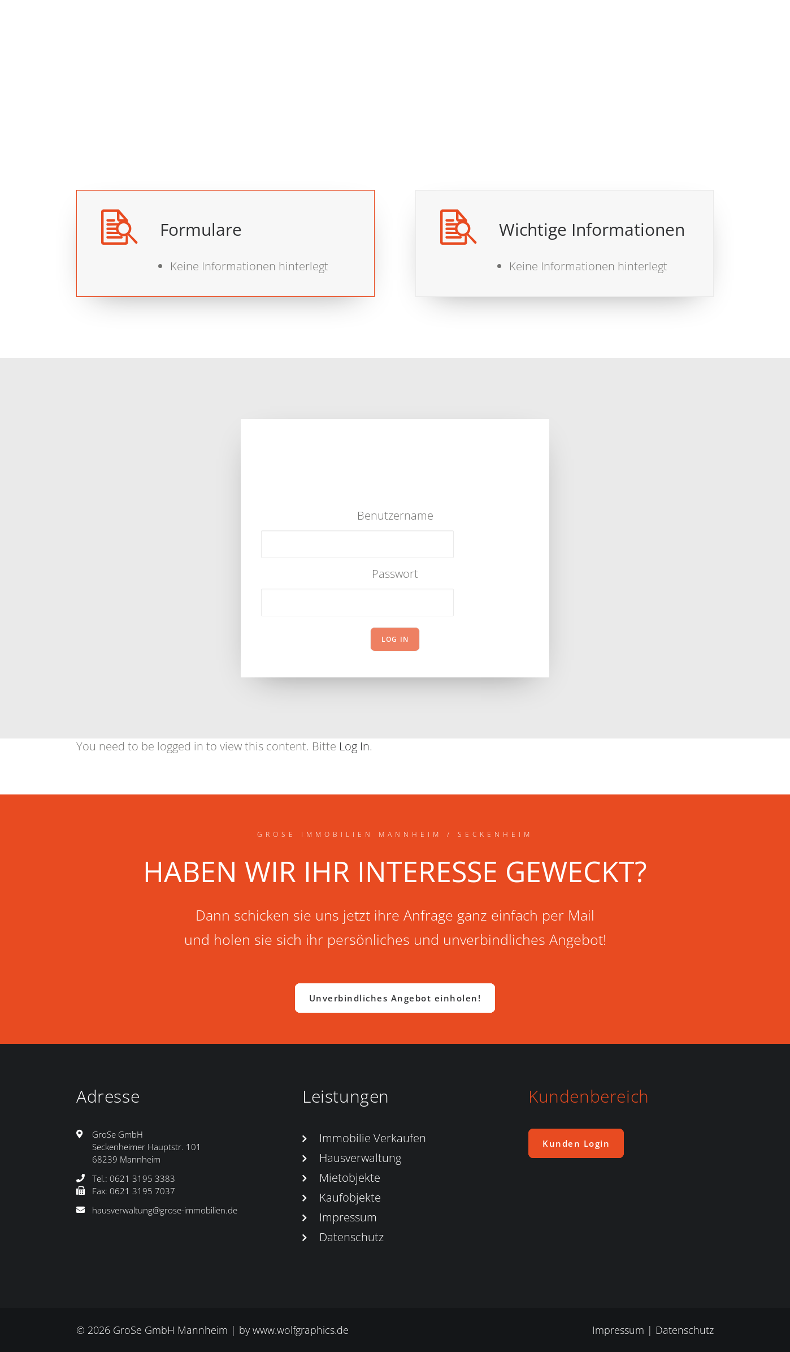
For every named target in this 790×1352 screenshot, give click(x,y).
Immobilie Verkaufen (372, 1138)
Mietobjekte (349, 1177)
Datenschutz (351, 1237)
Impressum (348, 1217)
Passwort (395, 573)
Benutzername (395, 515)
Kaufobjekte (350, 1197)
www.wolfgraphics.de (301, 1330)
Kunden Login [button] (576, 1143)
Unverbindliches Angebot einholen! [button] (395, 998)
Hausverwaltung (360, 1157)
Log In (354, 746)
